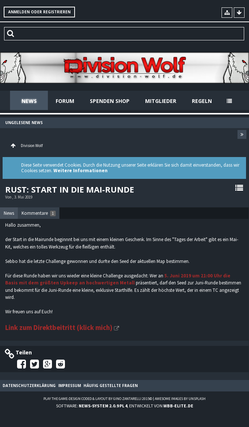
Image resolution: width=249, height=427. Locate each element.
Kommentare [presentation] (39, 213)
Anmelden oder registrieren (39, 11)
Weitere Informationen (80, 170)
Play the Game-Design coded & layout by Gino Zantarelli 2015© (97, 398)
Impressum (69, 385)
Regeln (202, 100)
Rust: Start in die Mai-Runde (69, 189)
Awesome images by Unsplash (180, 398)
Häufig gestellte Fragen (110, 385)
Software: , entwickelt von (124, 405)
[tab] (9, 213)
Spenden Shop (110, 100)
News (29, 100)
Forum (65, 100)
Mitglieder (160, 100)
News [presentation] (9, 213)
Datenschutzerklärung (29, 385)
